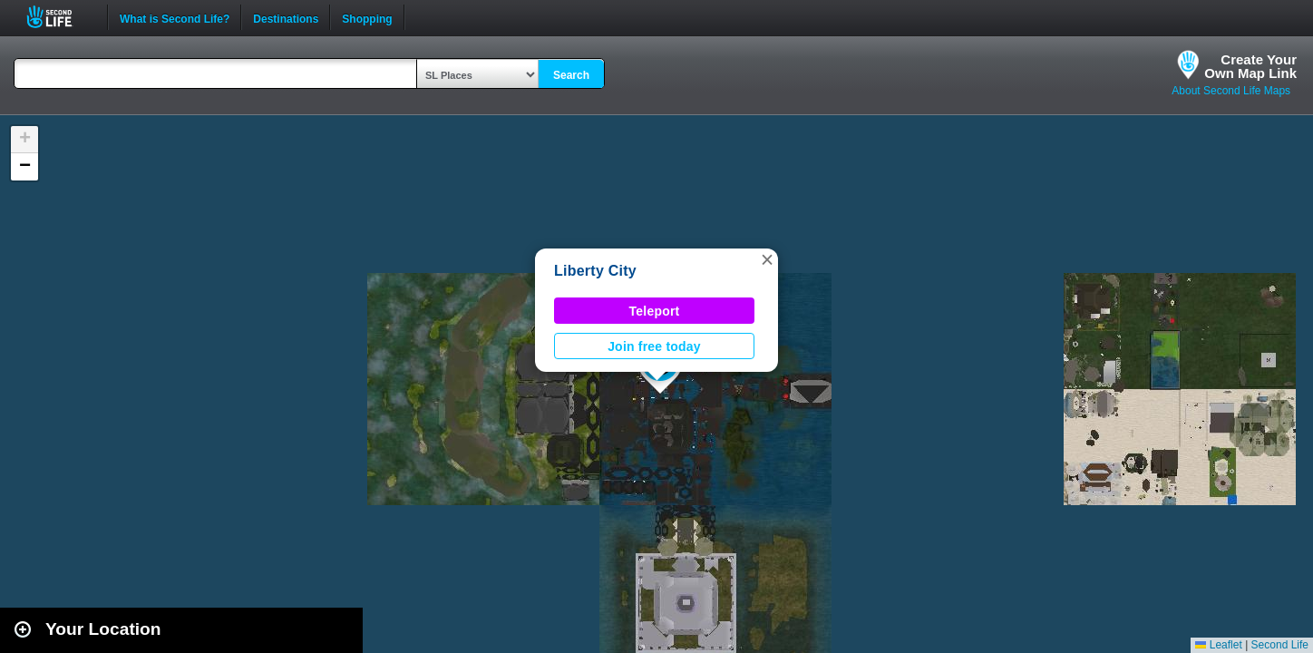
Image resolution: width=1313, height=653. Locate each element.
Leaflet (1218, 644)
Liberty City (595, 270)
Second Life (59, 17)
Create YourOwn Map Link (1250, 66)
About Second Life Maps (1231, 90)
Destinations (285, 17)
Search (571, 75)
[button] (767, 259)
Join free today (654, 346)
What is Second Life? (174, 17)
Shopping (367, 17)
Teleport (654, 311)
